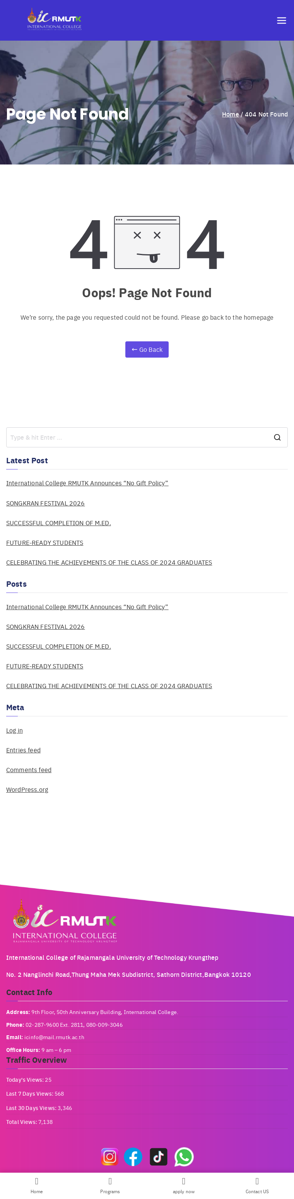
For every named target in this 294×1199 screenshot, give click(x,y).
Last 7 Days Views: (30, 1093)
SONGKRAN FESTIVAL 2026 (45, 502)
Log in (14, 730)
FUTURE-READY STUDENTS (44, 542)
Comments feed (28, 769)
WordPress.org (27, 789)
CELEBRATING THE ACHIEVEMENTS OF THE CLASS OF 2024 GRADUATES (109, 562)
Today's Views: (25, 1079)
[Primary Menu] (281, 20)
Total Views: (22, 1121)
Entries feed (23, 749)
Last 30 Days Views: (32, 1108)
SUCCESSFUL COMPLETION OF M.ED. (58, 522)
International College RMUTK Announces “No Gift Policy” (87, 482)
